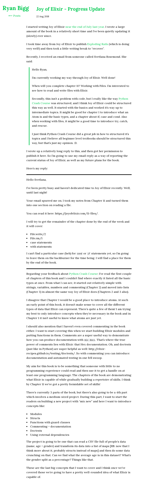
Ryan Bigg (15, 8)
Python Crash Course (83, 274)
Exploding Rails (97, 44)
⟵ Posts (14, 15)
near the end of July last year (84, 27)
